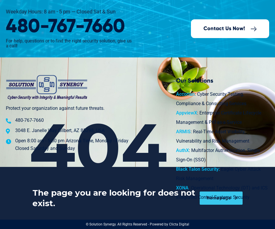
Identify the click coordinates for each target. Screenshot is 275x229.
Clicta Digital (179, 224)
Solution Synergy (102, 224)
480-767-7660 (65, 26)
